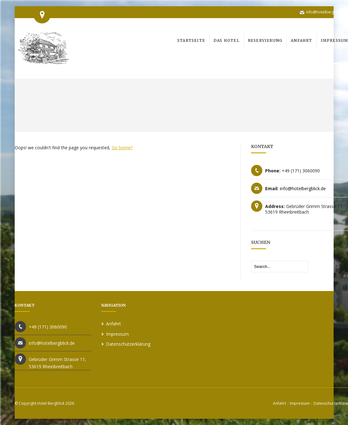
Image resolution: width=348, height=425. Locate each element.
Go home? (122, 148)
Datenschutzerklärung (128, 344)
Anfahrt (113, 324)
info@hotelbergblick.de (327, 12)
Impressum (117, 334)
